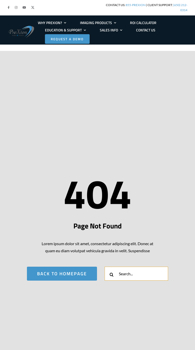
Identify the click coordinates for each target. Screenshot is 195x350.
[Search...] (136, 274)
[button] (9, 7)
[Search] (112, 275)
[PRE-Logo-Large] (21, 26)
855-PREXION (135, 5)
